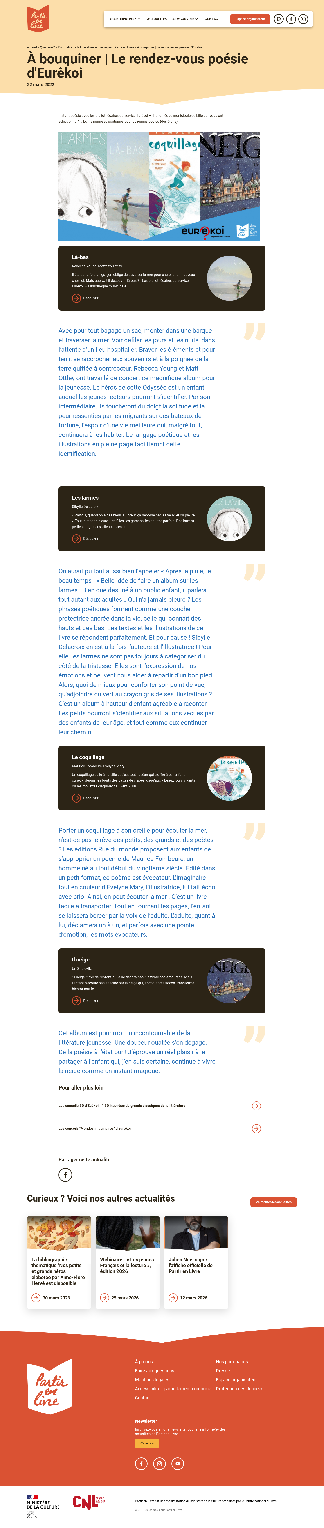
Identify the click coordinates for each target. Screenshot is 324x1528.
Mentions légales (152, 1379)
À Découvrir (183, 19)
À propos (144, 1361)
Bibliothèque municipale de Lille (177, 115)
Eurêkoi (142, 115)
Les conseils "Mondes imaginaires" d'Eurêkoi (94, 1128)
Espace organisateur (250, 19)
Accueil (32, 47)
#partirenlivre (122, 19)
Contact (212, 19)
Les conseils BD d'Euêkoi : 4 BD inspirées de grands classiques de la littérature (121, 1106)
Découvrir (90, 298)
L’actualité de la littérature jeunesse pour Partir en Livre (96, 47)
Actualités (157, 19)
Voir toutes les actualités (274, 1202)
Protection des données (239, 1388)
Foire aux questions (154, 1370)
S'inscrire (147, 1443)
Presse (223, 1370)
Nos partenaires (232, 1361)
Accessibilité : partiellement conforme (173, 1388)
